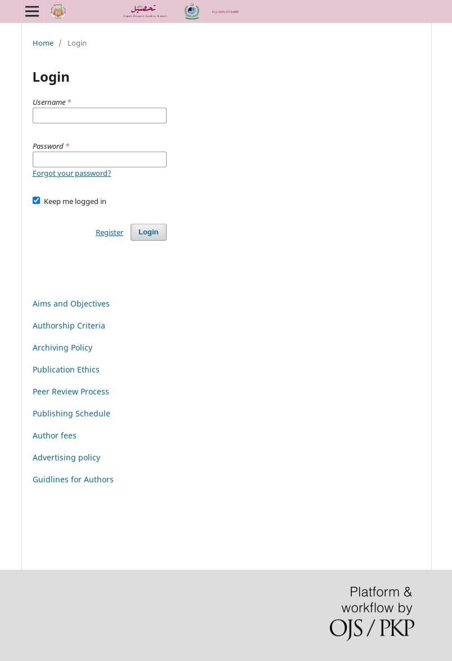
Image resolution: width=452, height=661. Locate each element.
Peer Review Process (71, 391)
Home (43, 43)
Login (148, 232)
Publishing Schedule (71, 413)
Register (109, 232)
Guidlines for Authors (73, 479)
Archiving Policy (62, 347)
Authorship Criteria (69, 325)
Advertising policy (66, 457)
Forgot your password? (72, 173)
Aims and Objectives (71, 303)
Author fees (55, 435)
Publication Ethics (66, 369)
